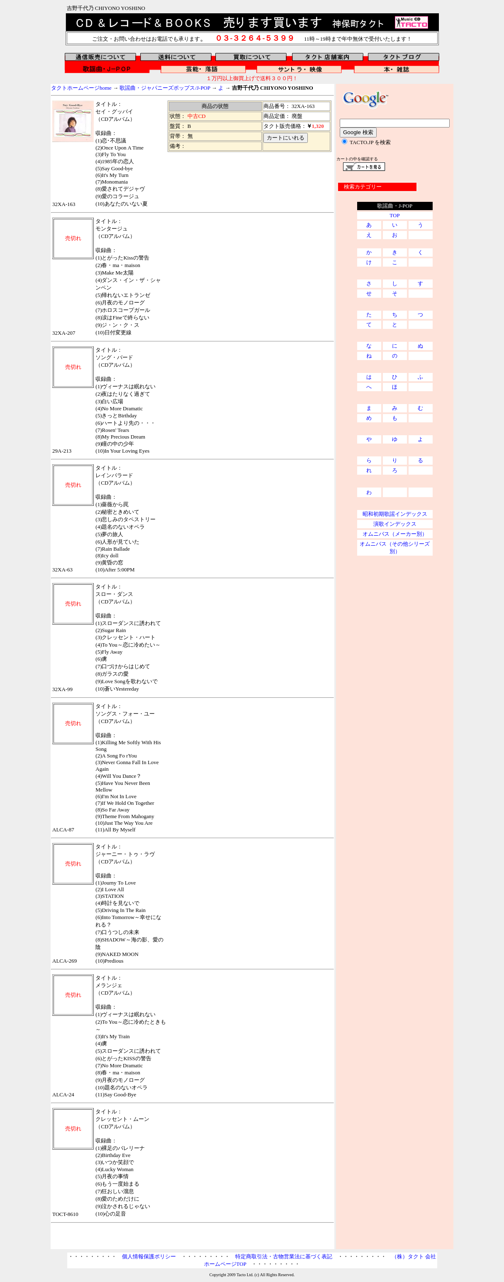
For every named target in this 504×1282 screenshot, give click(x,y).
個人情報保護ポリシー (149, 1256)
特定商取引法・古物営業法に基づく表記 (283, 1256)
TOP (394, 215)
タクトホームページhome (81, 88)
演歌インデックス (394, 524)
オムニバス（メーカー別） (395, 534)
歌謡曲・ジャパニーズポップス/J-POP (164, 88)
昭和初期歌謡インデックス (395, 514)
